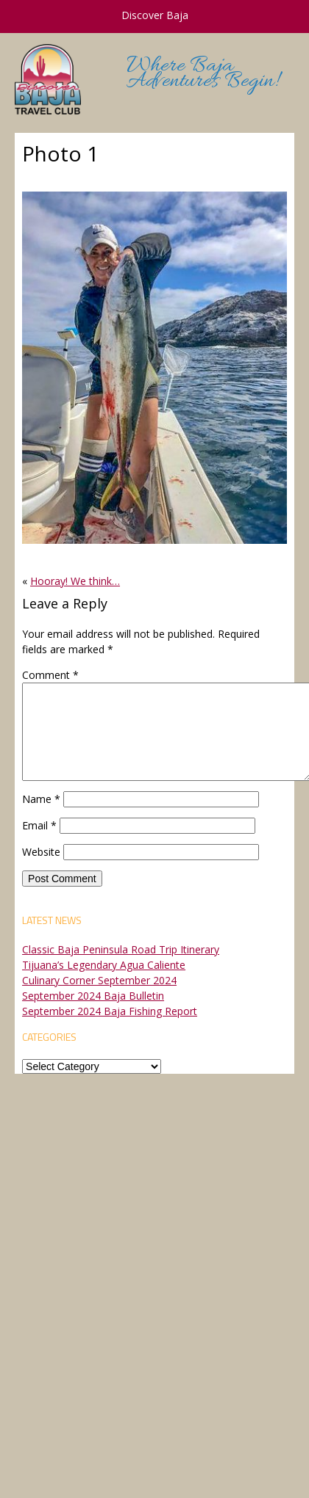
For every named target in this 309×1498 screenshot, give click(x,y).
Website (41, 852)
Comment (50, 675)
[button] (154, 368)
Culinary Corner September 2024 (99, 980)
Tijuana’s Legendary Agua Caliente (103, 965)
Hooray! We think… (75, 581)
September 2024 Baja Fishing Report (109, 1011)
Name (41, 799)
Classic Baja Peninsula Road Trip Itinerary (120, 949)
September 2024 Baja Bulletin (93, 996)
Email (39, 825)
